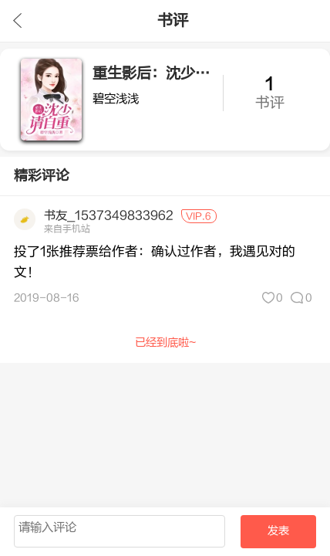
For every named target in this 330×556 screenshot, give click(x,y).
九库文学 (17, 21)
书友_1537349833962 (108, 215)
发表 (278, 530)
